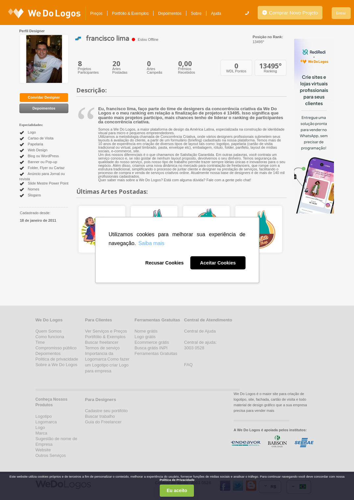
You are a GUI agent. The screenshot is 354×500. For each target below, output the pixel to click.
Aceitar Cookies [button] (218, 262)
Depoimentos (169, 13)
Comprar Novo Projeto (290, 12)
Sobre (196, 13)
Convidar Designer (44, 97)
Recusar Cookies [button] (164, 262)
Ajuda (216, 13)
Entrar (341, 13)
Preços (96, 13)
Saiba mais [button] (151, 243)
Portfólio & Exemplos (130, 13)
